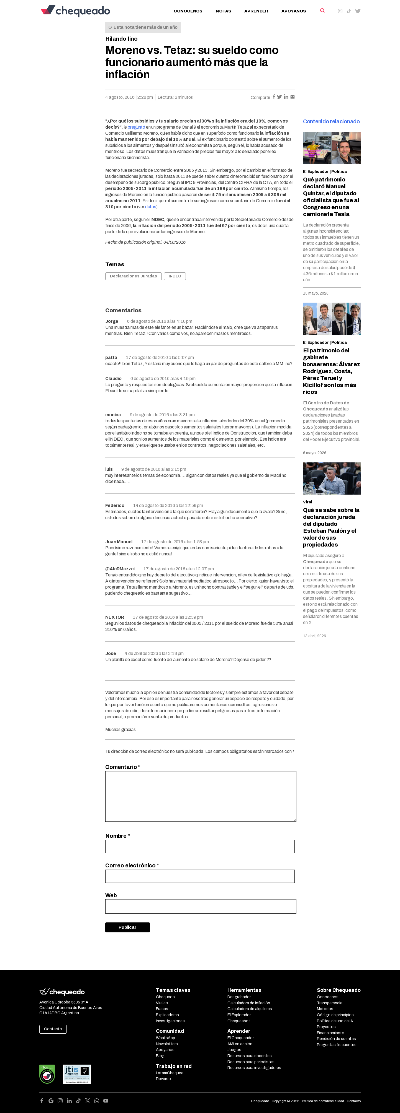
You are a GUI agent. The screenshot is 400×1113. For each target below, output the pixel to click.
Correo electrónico (132, 865)
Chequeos (165, 997)
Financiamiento (330, 1033)
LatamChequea (169, 1073)
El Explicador (316, 172)
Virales (162, 1003)
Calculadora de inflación (248, 1003)
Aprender (256, 11)
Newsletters (167, 1044)
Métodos (325, 1009)
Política (339, 172)
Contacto (53, 1029)
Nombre (117, 836)
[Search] (322, 10)
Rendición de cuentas (336, 1039)
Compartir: (261, 97)
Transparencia (329, 1003)
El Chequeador (240, 1038)
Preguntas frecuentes (337, 1045)
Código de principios (335, 1015)
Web (111, 895)
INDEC (175, 276)
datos (150, 206)
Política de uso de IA (335, 1021)
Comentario (122, 767)
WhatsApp (165, 1038)
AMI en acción (239, 1044)
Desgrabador (239, 997)
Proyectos (326, 1027)
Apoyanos (293, 11)
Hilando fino (121, 39)
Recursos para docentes (249, 1056)
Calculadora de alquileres (249, 1009)
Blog (160, 1056)
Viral (307, 502)
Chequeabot (238, 1021)
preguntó (136, 127)
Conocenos (188, 11)
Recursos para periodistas (251, 1062)
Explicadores (167, 1015)
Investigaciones (170, 1021)
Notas (223, 11)
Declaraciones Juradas (133, 276)
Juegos (234, 1050)
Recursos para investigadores (254, 1068)
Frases (162, 1009)
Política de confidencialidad (323, 1101)
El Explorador (239, 1015)
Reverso (163, 1079)
